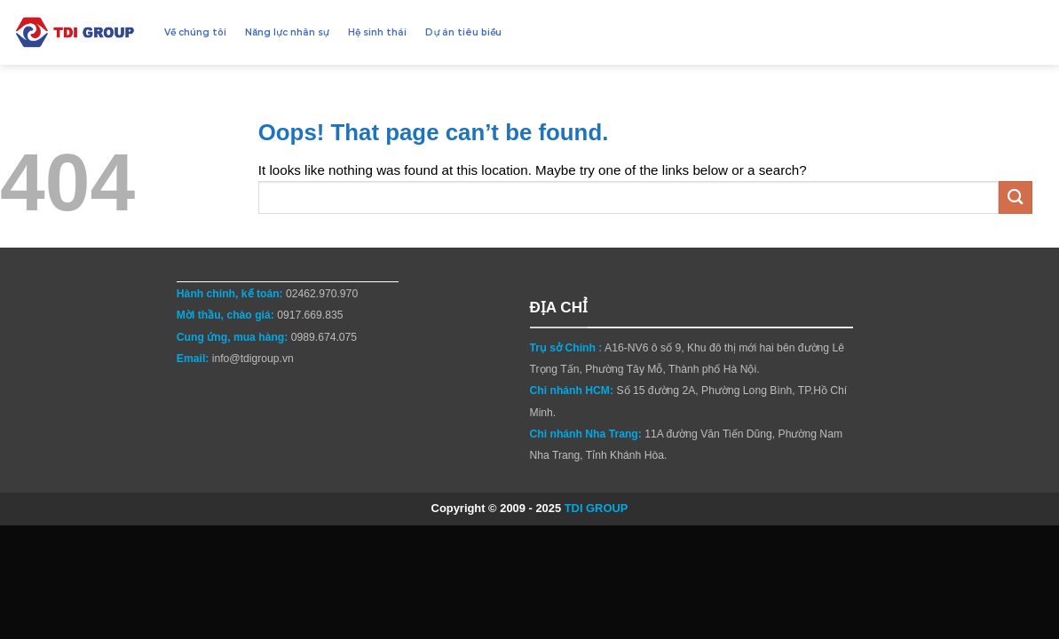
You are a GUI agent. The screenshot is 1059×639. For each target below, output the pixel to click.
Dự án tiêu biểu (463, 32)
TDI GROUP (596, 508)
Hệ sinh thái (377, 32)
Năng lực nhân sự (286, 32)
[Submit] (1015, 197)
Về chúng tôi (195, 32)
